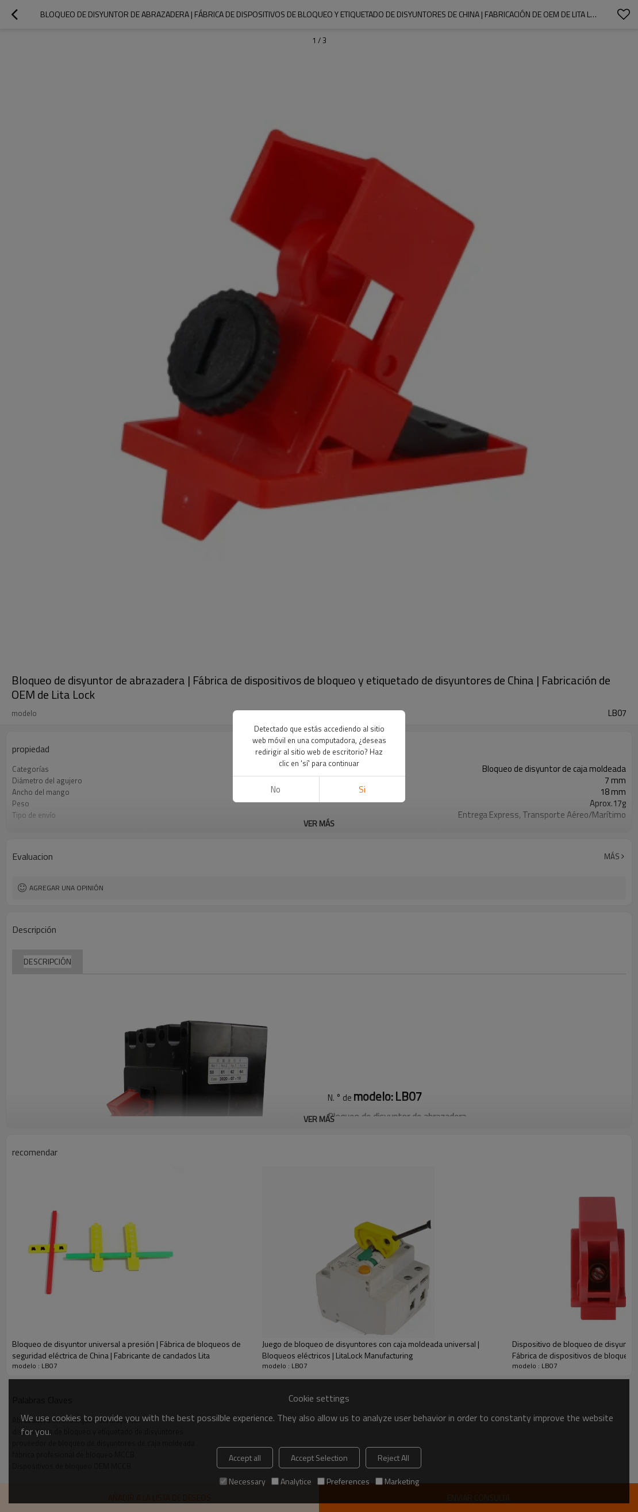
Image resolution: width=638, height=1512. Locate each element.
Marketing (397, 1481)
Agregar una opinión (66, 887)
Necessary (243, 1481)
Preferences (343, 1481)
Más (612, 856)
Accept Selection (319, 1458)
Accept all (245, 1458)
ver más (319, 823)
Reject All (393, 1458)
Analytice (291, 1481)
